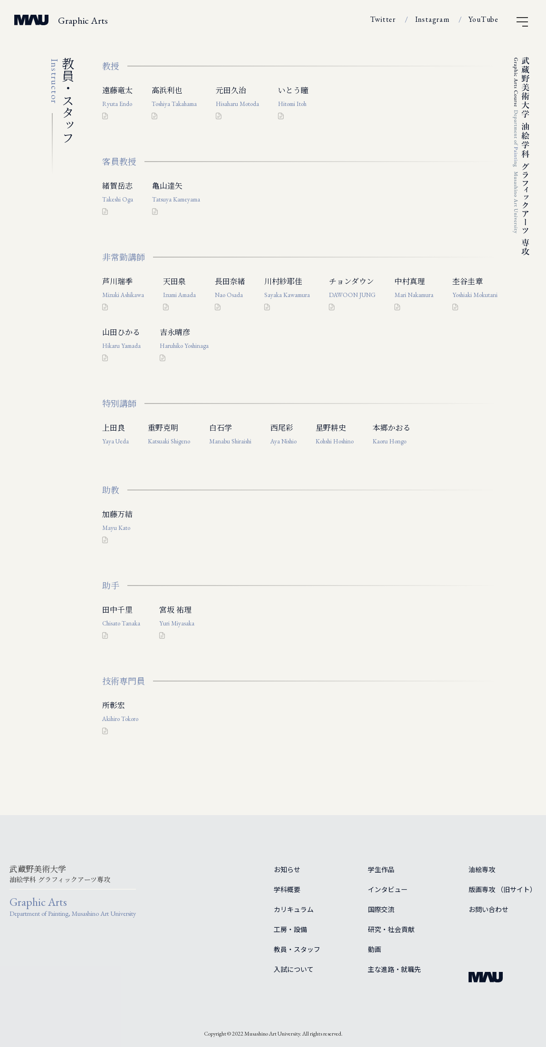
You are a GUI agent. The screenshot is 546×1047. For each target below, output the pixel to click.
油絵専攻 (482, 869)
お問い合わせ (488, 909)
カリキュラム (294, 909)
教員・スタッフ (297, 949)
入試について (294, 969)
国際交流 (381, 909)
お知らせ (287, 869)
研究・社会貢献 (391, 929)
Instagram (432, 19)
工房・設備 (290, 929)
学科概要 (287, 889)
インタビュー (388, 889)
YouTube (483, 19)
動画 (374, 949)
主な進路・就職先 (394, 969)
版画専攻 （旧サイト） (502, 889)
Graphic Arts (83, 20)
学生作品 (381, 869)
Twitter (383, 19)
